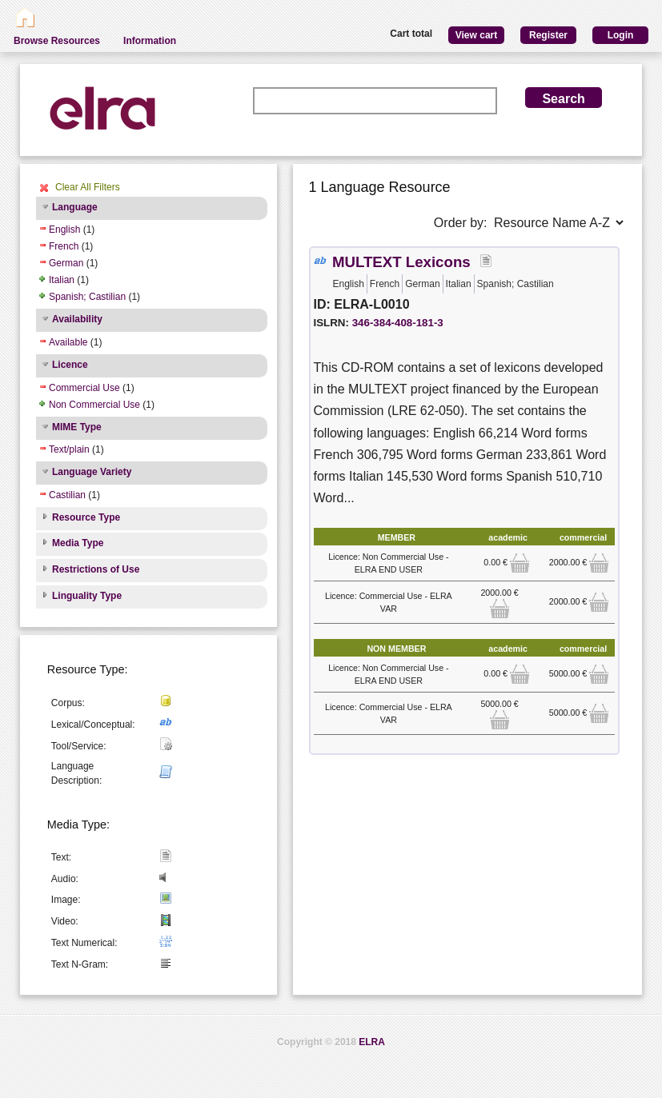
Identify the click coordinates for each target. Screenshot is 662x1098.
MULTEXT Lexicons (401, 262)
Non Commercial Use (94, 404)
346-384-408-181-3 (397, 323)
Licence (70, 364)
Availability (77, 319)
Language (75, 207)
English (64, 229)
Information (149, 40)
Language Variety (91, 471)
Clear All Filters (87, 187)
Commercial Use (84, 387)
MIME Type (77, 427)
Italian (61, 279)
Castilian (67, 495)
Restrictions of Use (95, 569)
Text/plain (69, 449)
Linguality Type (87, 595)
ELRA (372, 1042)
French (63, 246)
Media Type (77, 543)
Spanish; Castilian (87, 296)
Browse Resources (57, 40)
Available (68, 342)
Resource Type (86, 517)
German (66, 263)
